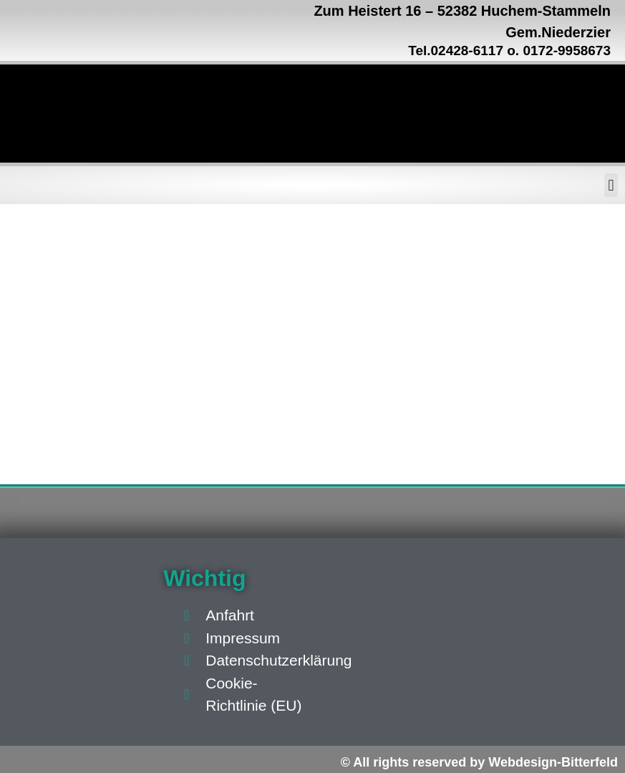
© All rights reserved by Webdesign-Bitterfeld (479, 762)
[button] (611, 185)
